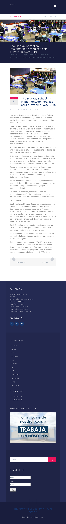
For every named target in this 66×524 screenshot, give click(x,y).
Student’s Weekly (17, 400)
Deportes (15, 356)
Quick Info (15, 385)
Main (27, 109)
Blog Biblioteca (17, 396)
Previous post (22, 263)
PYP (13, 371)
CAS (13, 360)
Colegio (17, 109)
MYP (13, 367)
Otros (32, 109)
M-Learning (15, 378)
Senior (37, 109)
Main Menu (15, 17)
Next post (46, 263)
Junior (23, 109)
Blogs (12, 109)
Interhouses (16, 374)
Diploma (15, 364)
